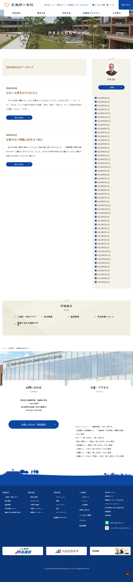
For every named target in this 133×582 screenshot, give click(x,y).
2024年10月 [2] (104, 167)
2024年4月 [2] (103, 190)
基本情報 (48, 316)
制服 (57, 501)
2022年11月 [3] (104, 255)
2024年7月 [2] (103, 178)
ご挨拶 (111, 87)
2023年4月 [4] (103, 236)
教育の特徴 (34, 497)
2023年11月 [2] (104, 209)
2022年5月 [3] (103, 278)
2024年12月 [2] (104, 159)
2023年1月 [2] (103, 247)
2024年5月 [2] (103, 186)
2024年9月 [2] (103, 171)
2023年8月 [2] (103, 221)
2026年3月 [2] (103, 102)
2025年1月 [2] (103, 155)
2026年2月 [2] (104, 106)
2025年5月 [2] (104, 140)
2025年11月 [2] (104, 117)
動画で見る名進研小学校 (27, 324)
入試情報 (84, 505)
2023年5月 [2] (103, 232)
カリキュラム (34, 501)
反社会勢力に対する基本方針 (114, 508)
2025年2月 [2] (104, 152)
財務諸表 (108, 511)
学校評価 (108, 515)
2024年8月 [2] (103, 175)
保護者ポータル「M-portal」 (79, 5)
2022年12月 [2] (104, 251)
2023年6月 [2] (103, 228)
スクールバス (60, 505)
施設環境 (75, 316)
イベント (84, 501)
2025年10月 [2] (104, 121)
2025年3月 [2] (103, 148)
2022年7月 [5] (103, 270)
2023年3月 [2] (103, 240)
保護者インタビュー (36, 512)
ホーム (4, 348)
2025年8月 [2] (103, 129)
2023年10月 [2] (104, 213)
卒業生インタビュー (36, 508)
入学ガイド (85, 497)
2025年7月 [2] (103, 132)
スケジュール (60, 497)
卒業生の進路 (34, 505)
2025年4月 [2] (103, 144)
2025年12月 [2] (104, 113)
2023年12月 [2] (104, 205)
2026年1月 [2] (103, 109)
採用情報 (82, 525)
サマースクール (61, 512)
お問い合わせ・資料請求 (33, 424)
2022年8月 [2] (103, 267)
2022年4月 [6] (103, 282)
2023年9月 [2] (103, 217)
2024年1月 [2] (103, 201)
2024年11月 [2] (104, 163)
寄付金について (50, 5)
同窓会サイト (61, 5)
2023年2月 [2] (103, 244)
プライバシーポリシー (112, 504)
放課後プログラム (60, 517)
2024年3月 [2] (103, 194)
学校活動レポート (105, 316)
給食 (57, 508)
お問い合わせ (125, 5)
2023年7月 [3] (103, 224)
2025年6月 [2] (104, 136)
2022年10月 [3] (104, 259)
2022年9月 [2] (104, 263)
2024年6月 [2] (103, 182)
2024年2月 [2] (103, 198)
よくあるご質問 (99, 5)
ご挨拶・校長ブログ (26, 316)
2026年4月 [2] (103, 98)
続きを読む (19, 117)
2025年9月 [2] (104, 125)
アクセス (112, 5)
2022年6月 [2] (104, 274)
